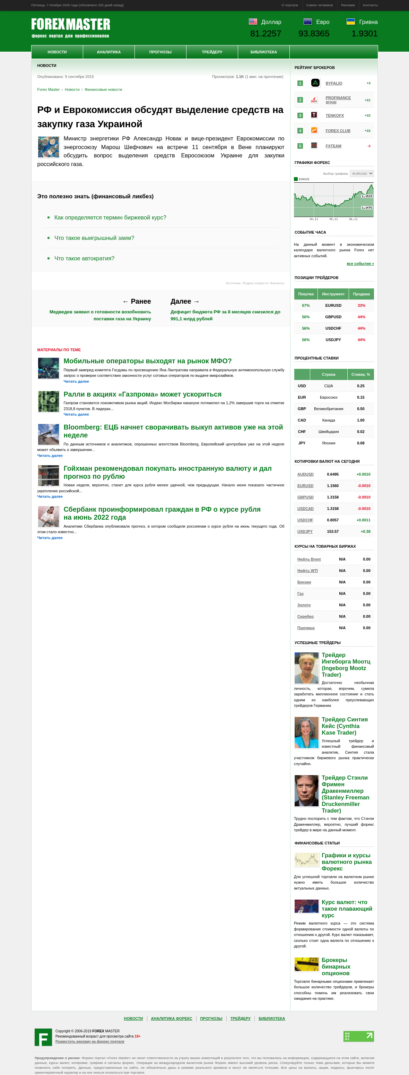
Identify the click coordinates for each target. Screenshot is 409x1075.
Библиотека (264, 52)
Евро (323, 22)
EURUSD (305, 486)
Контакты (370, 5)
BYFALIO (334, 83)
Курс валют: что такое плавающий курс (347, 908)
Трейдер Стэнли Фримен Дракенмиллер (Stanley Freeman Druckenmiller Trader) (345, 794)
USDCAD (305, 508)
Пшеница (306, 628)
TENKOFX (335, 115)
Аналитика (109, 52)
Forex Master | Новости (70, 28)
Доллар (271, 22)
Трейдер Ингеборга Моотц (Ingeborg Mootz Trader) (346, 665)
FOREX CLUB (338, 131)
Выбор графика (335, 173)
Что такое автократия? (84, 258)
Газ (300, 593)
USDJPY (305, 531)
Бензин (304, 582)
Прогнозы (160, 52)
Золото (304, 605)
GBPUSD (305, 497)
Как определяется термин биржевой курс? (110, 217)
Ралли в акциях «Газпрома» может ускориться (143, 394)
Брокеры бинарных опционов (336, 966)
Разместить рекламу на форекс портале (89, 1041)
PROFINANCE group (338, 100)
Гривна (368, 22)
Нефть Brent (309, 559)
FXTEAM (333, 146)
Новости (57, 52)
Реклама (348, 5)
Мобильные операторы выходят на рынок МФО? (148, 361)
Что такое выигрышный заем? (94, 238)
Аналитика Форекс (171, 1018)
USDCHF (305, 520)
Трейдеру (212, 52)
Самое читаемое (319, 5)
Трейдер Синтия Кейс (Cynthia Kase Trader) (345, 726)
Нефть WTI (307, 571)
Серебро (305, 616)
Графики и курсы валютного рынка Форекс (347, 862)
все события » (360, 263)
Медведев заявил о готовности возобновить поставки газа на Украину (100, 309)
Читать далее (76, 381)
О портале (289, 5)
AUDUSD (305, 474)
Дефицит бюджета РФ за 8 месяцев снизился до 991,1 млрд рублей (225, 309)
